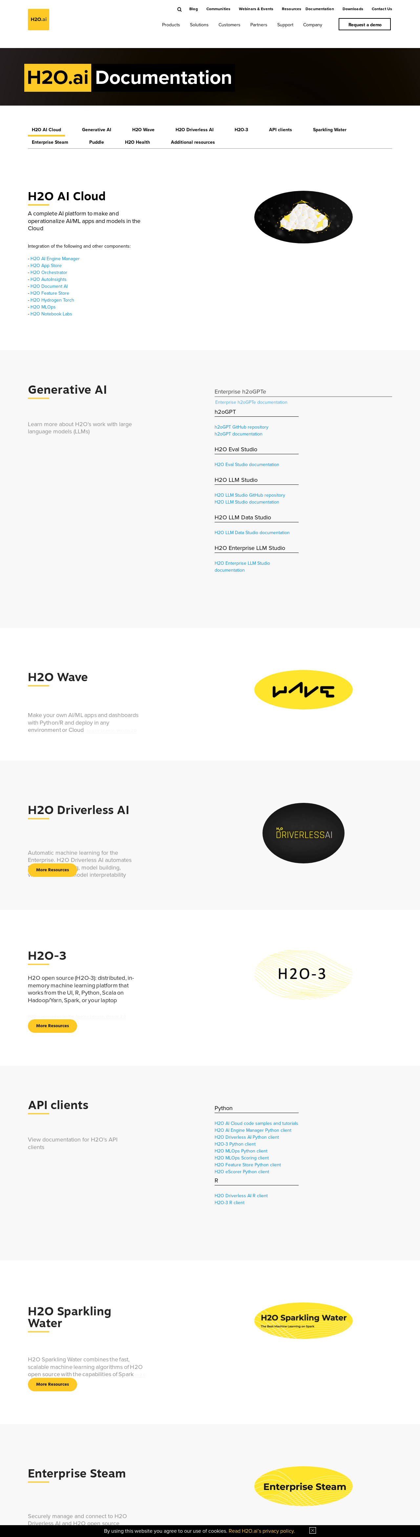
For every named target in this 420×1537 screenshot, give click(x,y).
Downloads (353, 9)
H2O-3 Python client (235, 1144)
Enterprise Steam (50, 142)
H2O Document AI (49, 286)
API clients (280, 130)
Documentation (319, 9)
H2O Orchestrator (49, 272)
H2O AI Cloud (46, 130)
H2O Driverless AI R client (241, 1196)
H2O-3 (241, 130)
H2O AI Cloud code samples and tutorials (256, 1123)
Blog (193, 9)
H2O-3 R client (229, 1202)
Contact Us (382, 9)
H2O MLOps (43, 307)
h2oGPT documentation (238, 434)
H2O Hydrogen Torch (52, 300)
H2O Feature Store (50, 293)
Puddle (96, 142)
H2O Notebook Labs (51, 314)
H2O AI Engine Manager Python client (253, 1130)
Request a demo (365, 25)
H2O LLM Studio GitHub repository (250, 495)
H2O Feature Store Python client (248, 1165)
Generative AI (96, 130)
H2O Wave (143, 130)
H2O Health (137, 142)
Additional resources (193, 142)
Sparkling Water (329, 130)
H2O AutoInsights (49, 279)
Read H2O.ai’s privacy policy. (262, 1531)
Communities (218, 9)
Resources (291, 9)
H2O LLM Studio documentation (247, 502)
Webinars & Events (256, 9)
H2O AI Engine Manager (55, 258)
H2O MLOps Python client (241, 1151)
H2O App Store (46, 265)
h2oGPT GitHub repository (241, 427)
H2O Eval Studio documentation (247, 464)
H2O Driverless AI (195, 130)
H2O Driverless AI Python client (247, 1137)
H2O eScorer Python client (242, 1172)
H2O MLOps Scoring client (242, 1158)
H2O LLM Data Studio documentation (252, 532)
